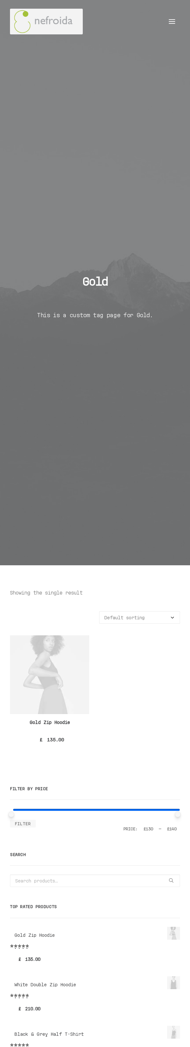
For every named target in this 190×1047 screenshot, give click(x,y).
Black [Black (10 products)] (18, 862)
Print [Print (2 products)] (163, 862)
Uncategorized (32, 765)
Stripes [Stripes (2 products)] (79, 871)
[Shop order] (139, 184)
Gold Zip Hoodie (50, 288)
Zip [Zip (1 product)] (99, 871)
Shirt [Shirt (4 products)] (39, 871)
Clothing (26, 790)
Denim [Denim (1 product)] (60, 862)
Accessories (29, 798)
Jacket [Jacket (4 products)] (99, 862)
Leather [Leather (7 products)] (122, 862)
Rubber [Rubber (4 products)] (19, 871)
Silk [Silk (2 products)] (58, 871)
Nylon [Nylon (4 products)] (144, 862)
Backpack (25, 806)
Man (19, 773)
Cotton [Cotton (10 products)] (39, 862)
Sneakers (26, 814)
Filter (23, 390)
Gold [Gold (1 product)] (79, 862)
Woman (22, 781)
